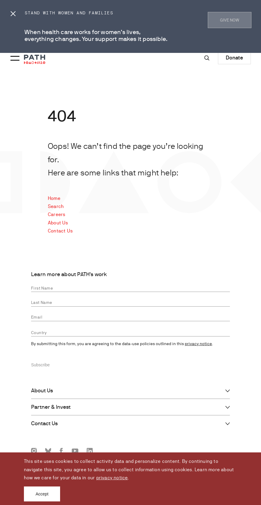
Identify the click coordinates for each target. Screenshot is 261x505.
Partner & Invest (51, 407)
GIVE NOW (229, 20)
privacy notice (112, 477)
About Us (58, 223)
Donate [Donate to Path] (234, 57)
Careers (56, 214)
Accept (42, 494)
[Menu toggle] (14, 54)
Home (54, 198)
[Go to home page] (34, 59)
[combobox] (130, 332)
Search (56, 206)
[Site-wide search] (206, 58)
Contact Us (60, 231)
